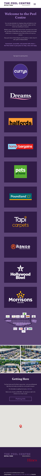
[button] (21, 426)
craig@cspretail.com (17, 474)
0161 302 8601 (25, 474)
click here (29, 389)
